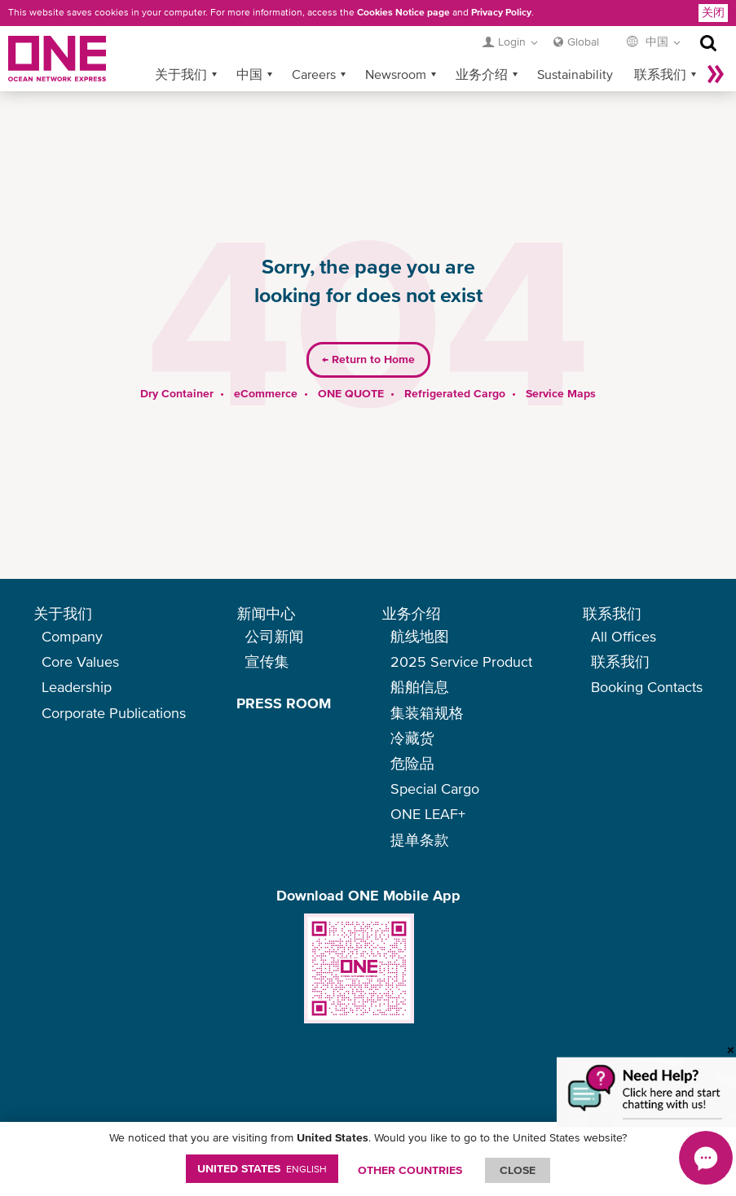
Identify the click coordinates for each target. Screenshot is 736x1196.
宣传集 (267, 661)
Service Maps (561, 367)
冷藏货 (412, 738)
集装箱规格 (427, 712)
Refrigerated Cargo (454, 367)
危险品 (412, 763)
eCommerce (265, 367)
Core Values (80, 661)
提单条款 (419, 839)
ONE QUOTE (351, 367)
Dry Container (177, 367)
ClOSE (517, 1169)
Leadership (77, 686)
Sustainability (575, 48)
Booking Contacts (647, 686)
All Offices (623, 636)
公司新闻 (274, 636)
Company (72, 636)
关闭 (713, 12)
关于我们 (181, 48)
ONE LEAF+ (427, 813)
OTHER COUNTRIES (410, 1169)
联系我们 (660, 48)
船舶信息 (419, 686)
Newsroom (395, 48)
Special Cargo (434, 788)
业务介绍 (482, 48)
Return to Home (368, 333)
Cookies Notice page (403, 12)
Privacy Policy (501, 12)
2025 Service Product (461, 661)
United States (262, 1168)
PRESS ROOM (283, 703)
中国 (249, 48)
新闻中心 (265, 613)
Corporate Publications (114, 712)
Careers (314, 48)
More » (715, 48)
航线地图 (419, 636)
